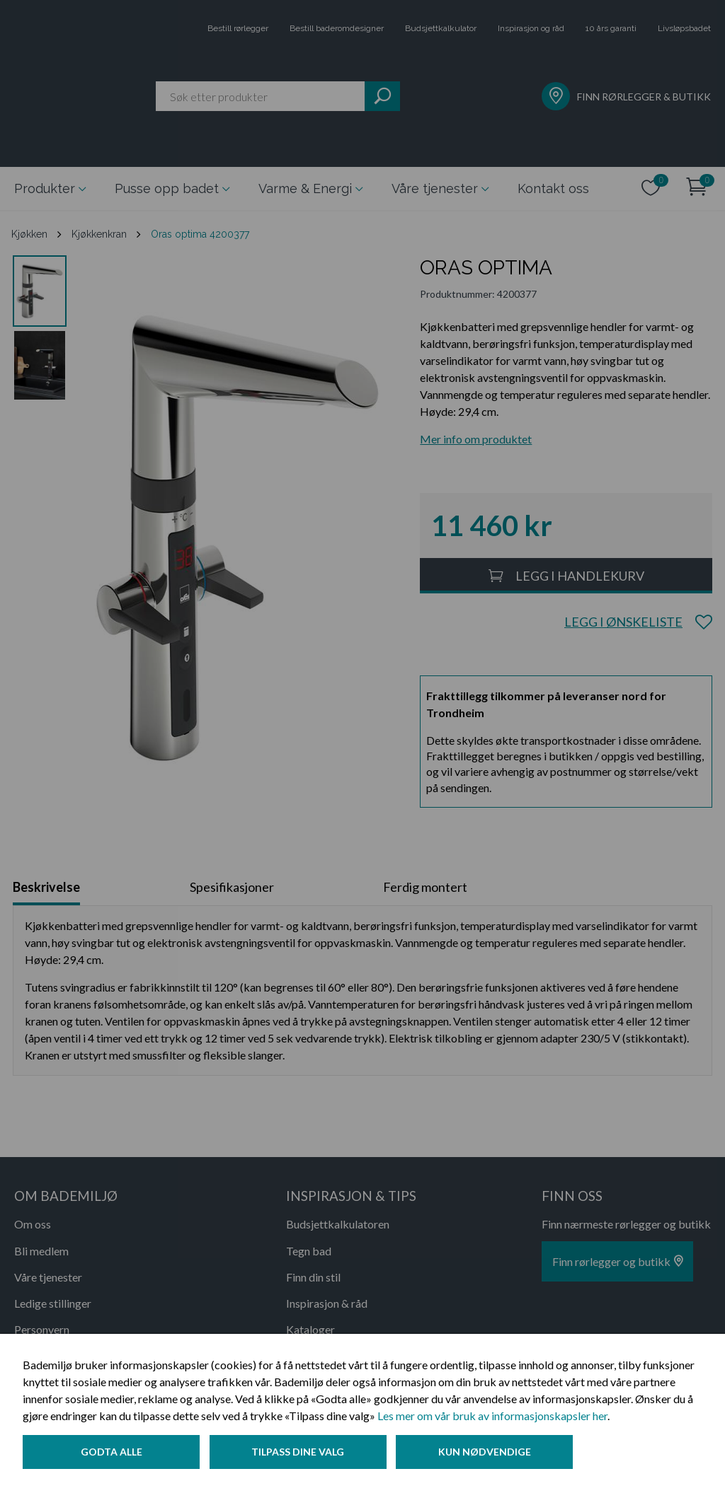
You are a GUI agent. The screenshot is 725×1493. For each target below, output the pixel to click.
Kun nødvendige (488, 1453)
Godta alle (111, 1453)
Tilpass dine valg (299, 1453)
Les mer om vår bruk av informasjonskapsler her (492, 1417)
